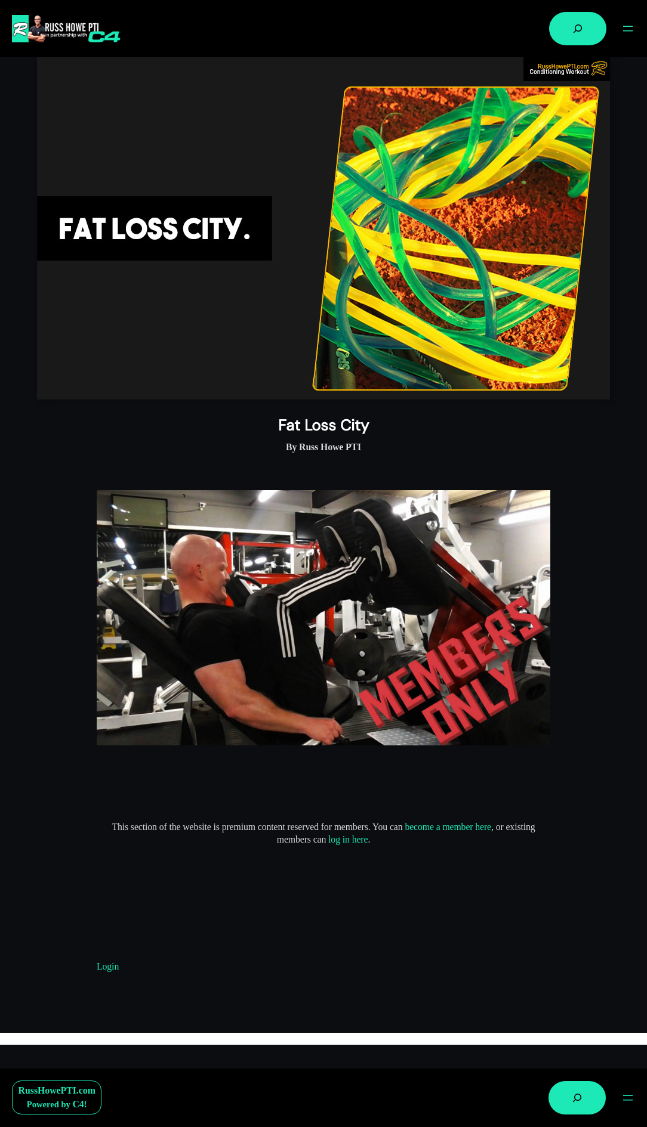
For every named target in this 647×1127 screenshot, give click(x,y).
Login (108, 966)
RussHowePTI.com (57, 1090)
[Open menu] (628, 28)
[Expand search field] (577, 28)
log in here (348, 839)
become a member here (448, 827)
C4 (78, 1104)
